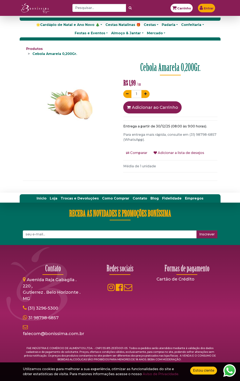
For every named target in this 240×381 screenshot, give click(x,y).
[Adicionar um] (145, 94)
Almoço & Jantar (126, 33)
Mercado (155, 33)
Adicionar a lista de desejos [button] (179, 153)
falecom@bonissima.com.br (53, 333)
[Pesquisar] (130, 8)
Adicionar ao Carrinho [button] (152, 107)
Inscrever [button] (207, 234)
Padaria (168, 25)
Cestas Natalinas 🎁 (122, 25)
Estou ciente (203, 370)
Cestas (150, 25)
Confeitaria (191, 25)
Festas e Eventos (90, 33)
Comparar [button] (136, 153)
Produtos (34, 49)
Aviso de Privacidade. (161, 374)
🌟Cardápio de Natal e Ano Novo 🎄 (68, 25)
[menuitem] (41, 198)
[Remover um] (127, 94)
